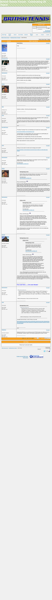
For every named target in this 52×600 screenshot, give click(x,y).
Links (37, 34)
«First (23, 338)
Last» (33, 338)
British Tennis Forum (5, 37)
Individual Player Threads (15, 37)
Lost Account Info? (46, 31)
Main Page (4, 34)
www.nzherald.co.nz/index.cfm (22, 163)
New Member (47, 30)
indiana (3, 84)
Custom (47, 34)
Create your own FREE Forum (22, 356)
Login (48, 28)
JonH (3, 115)
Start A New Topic (42, 39)
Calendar (26, 34)
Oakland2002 (4, 42)
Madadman (4, 329)
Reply (49, 39)
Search (15, 34)
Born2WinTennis (5, 127)
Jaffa (3, 106)
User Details (20, 34)
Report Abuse (25, 357)
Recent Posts (31, 35)
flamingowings (4, 72)
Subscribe (48, 347)
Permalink (48, 43)
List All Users (9, 35)
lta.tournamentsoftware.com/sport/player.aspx (25, 131)
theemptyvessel (5, 58)
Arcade (42, 34)
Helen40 (3, 234)
